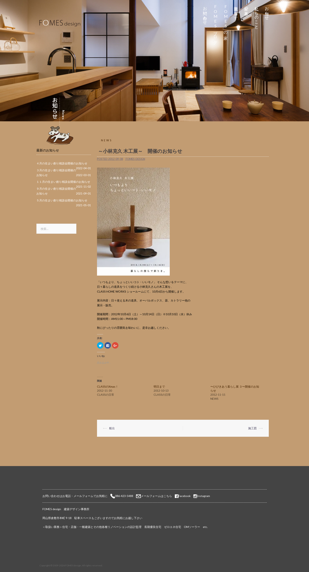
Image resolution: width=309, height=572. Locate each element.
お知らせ (267, 11)
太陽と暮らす (236, 11)
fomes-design (135, 159)
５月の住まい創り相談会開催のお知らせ (61, 200)
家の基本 (246, 6)
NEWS (106, 140)
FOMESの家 (225, 18)
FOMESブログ (215, 23)
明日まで (159, 386)
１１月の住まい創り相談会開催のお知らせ (63, 181)
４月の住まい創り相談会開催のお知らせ (61, 163)
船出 (112, 428)
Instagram (203, 496)
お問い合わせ (205, 13)
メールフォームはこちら (156, 496)
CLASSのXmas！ (107, 386)
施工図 (252, 428)
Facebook (183, 496)
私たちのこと (256, 15)
